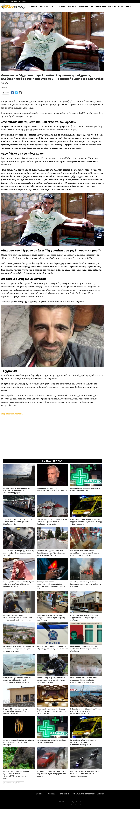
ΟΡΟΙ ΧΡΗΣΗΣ (64, 825)
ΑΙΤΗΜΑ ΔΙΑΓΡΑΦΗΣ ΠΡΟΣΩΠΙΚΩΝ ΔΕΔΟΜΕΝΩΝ (88, 825)
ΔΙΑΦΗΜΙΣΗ (14, 1)
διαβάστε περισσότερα (12, 444)
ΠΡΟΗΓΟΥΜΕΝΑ (9, 813)
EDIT (128, 6)
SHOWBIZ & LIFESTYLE (41, 6)
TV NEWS (60, 6)
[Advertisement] (52, 111)
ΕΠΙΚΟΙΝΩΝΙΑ (22, 1)
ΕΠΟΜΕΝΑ (19, 813)
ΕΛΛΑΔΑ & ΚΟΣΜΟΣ (78, 6)
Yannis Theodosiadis (76, 835)
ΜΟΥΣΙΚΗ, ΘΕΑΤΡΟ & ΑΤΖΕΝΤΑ (107, 6)
